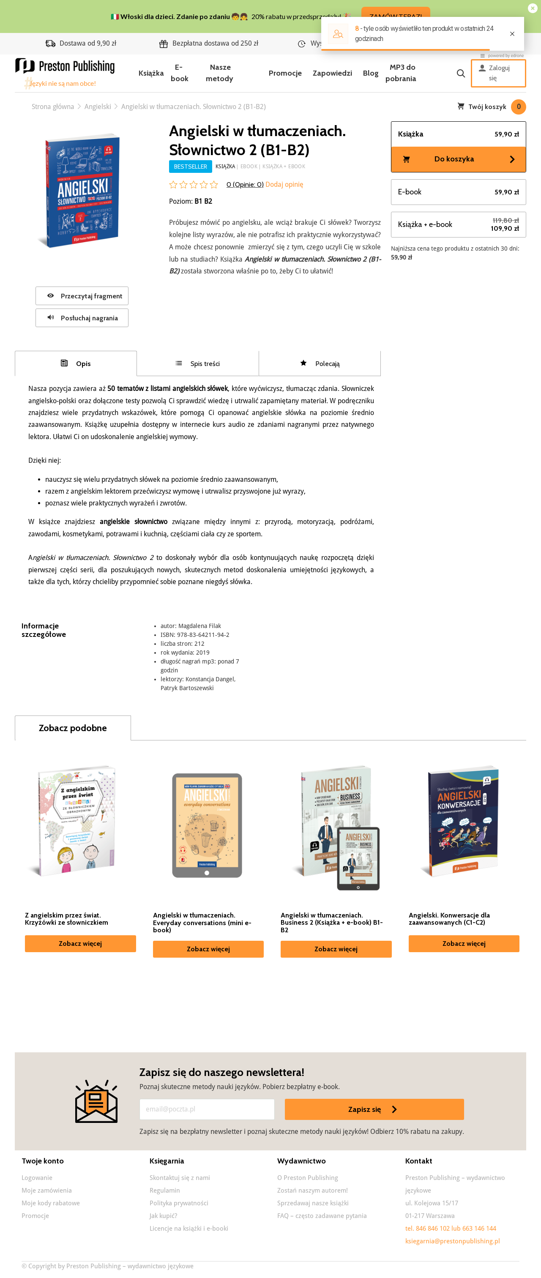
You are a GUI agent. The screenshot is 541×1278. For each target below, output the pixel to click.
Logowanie (37, 1178)
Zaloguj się (494, 73)
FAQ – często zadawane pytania (322, 1216)
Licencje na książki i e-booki (189, 1228)
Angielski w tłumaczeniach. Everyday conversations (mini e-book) (202, 923)
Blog (371, 73)
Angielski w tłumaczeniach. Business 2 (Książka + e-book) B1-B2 (332, 923)
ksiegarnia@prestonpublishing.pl (452, 1241)
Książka (151, 73)
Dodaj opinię (283, 184)
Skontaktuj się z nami (180, 1178)
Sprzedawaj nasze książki (313, 1203)
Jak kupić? (163, 1216)
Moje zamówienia (47, 1190)
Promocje (285, 73)
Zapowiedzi (332, 73)
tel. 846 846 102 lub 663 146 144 (450, 1228)
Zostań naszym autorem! (312, 1190)
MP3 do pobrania (400, 73)
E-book (180, 73)
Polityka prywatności (179, 1203)
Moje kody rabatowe (51, 1203)
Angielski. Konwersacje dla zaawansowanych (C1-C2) (449, 919)
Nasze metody (219, 73)
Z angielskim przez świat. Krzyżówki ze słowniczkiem (66, 919)
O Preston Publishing (307, 1178)
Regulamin (165, 1190)
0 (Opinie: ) (245, 184)
